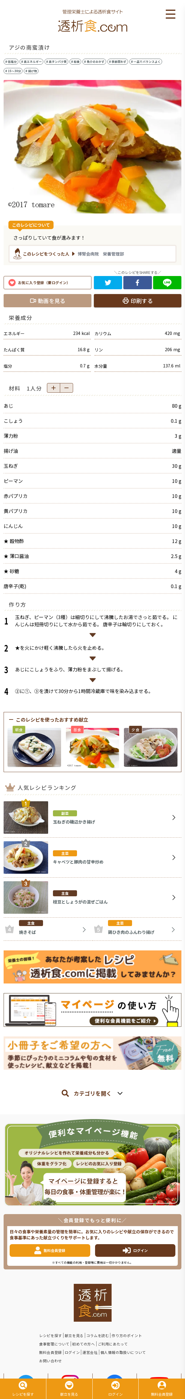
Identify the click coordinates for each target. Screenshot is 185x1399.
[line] (167, 282)
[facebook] (137, 282)
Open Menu (170, 14)
